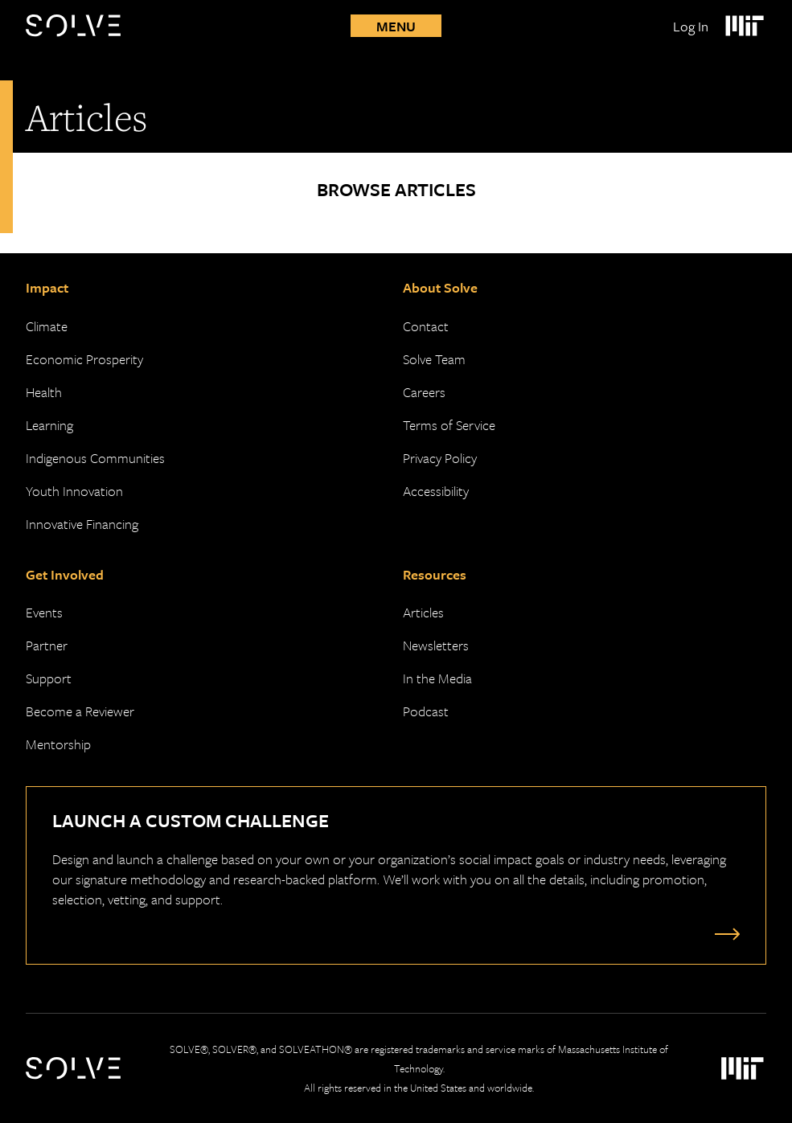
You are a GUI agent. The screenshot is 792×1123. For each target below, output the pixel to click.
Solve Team (434, 359)
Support (49, 678)
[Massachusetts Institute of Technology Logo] (743, 25)
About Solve (440, 287)
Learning (49, 425)
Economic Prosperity (84, 359)
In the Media (437, 678)
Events (44, 612)
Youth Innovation (74, 491)
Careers (424, 392)
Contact (426, 326)
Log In (690, 26)
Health (44, 392)
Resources (434, 574)
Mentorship (58, 744)
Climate (47, 326)
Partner (47, 645)
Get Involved (65, 574)
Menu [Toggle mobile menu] (396, 26)
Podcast (426, 711)
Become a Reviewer (80, 711)
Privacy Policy (440, 458)
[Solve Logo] (77, 25)
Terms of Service (449, 425)
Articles (423, 612)
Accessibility (436, 491)
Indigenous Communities (95, 458)
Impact (47, 287)
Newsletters (436, 645)
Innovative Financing (82, 524)
